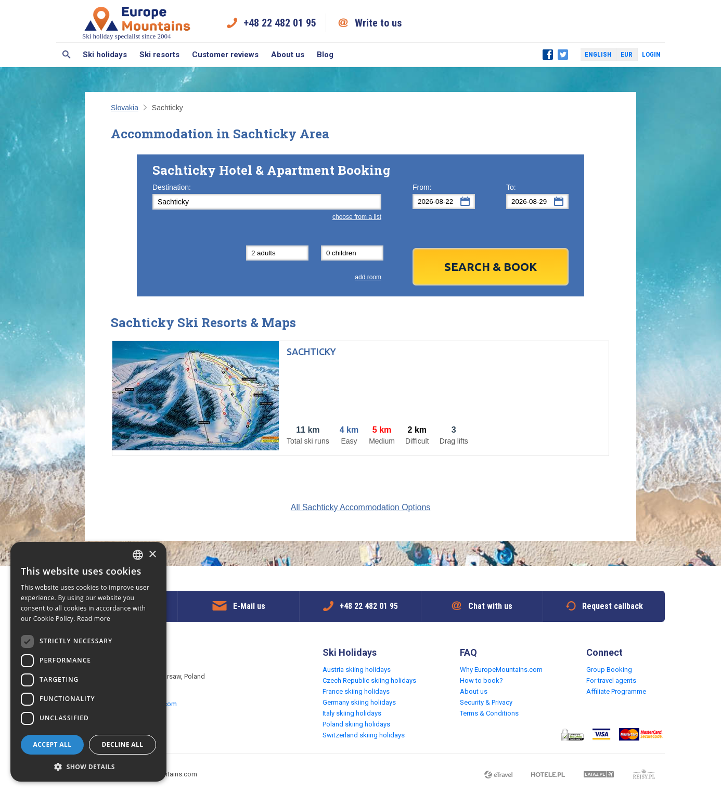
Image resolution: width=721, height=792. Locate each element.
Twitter (563, 54)
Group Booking (609, 669)
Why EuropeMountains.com (501, 669)
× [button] (152, 555)
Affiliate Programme (616, 691)
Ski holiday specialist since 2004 (137, 22)
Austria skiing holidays (357, 669)
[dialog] (88, 662)
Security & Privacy (486, 702)
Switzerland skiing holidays (364, 735)
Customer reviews (225, 54)
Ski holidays (105, 54)
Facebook (548, 54)
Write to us (378, 23)
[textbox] (266, 202)
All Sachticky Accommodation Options (361, 507)
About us (287, 54)
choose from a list (356, 216)
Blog (325, 54)
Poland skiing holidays (356, 724)
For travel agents (611, 680)
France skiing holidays (356, 691)
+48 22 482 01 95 (279, 23)
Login (651, 54)
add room (368, 277)
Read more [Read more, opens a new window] (93, 618)
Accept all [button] (52, 744)
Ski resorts (159, 54)
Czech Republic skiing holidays (369, 680)
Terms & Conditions (489, 713)
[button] (88, 766)
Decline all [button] (123, 744)
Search (66, 55)
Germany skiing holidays (359, 702)
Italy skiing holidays (352, 713)
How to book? (481, 680)
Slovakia (124, 107)
